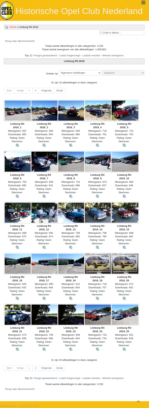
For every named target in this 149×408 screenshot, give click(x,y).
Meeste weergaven (113, 55)
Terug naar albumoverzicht (20, 41)
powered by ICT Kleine (29, 406)
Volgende (46, 90)
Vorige (20, 90)
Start (9, 90)
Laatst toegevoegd (69, 55)
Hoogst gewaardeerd (45, 55)
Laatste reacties (91, 55)
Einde (59, 90)
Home (13, 27)
